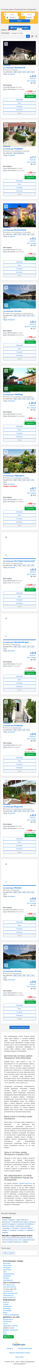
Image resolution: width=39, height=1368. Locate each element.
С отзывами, (12, 1230)
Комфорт (13, 149)
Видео (5, 1312)
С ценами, (20, 1230)
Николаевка (7, 1269)
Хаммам (25, 1242)
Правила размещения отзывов (19, 1353)
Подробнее (30, 96)
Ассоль (12, 311)
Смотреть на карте (19, 28)
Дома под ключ (9, 1297)
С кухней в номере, (26, 1228)
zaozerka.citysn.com (25, 1183)
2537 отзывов (30, 326)
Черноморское (8, 1280)
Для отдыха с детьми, (27, 1222)
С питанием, (14, 1228)
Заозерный (14, 67)
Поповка (6, 1278)
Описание (19, 99)
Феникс (12, 888)
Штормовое (7, 1276)
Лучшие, (5, 1220)
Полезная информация (11, 1315)
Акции (19, 113)
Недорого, (11, 1220)
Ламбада (13, 394)
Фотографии (7, 1310)
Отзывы (5, 1304)
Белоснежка (14, 230)
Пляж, (4, 1238)
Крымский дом (16, 642)
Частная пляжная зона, (10, 1240)
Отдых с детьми (8, 1253)
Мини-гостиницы (10, 1293)
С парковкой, (15, 1222)
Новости (6, 1302)
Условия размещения (25, 1348)
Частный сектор (9, 1287)
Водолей (13, 807)
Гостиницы (7, 1291)
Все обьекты (9, 1285)
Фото (19, 103)
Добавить (8, 1337)
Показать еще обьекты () (19, 1027)
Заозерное (11, 74)
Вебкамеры (7, 1308)
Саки (4, 1272)
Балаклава (6, 1267)
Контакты (19, 110)
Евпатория (6, 1263)
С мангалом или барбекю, (25, 1224)
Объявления (7, 1306)
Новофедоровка (8, 1274)
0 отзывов (31, 81)
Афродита (13, 475)
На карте (20, 106)
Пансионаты (8, 1295)
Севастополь (7, 1265)
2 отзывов (31, 243)
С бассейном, (19, 1226)
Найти (19, 21)
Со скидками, (29, 1230)
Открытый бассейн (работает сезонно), (20, 1238)
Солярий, (10, 1242)
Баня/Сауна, (18, 1242)
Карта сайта (19, 1357)
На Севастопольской (19, 561)
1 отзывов (31, 162)
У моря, (18, 1220)
